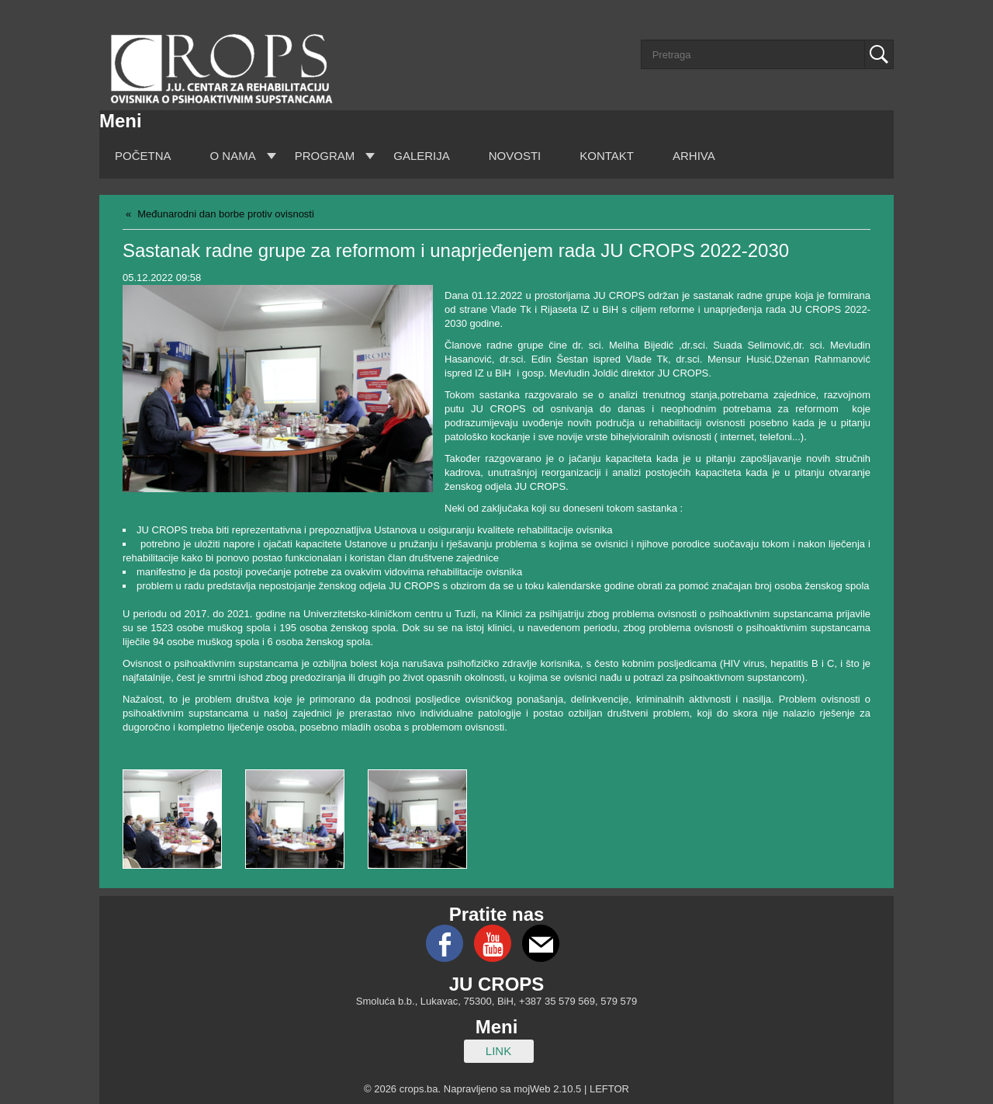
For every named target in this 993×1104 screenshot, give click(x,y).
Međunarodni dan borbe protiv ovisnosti (225, 214)
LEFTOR (609, 1089)
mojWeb (532, 1089)
